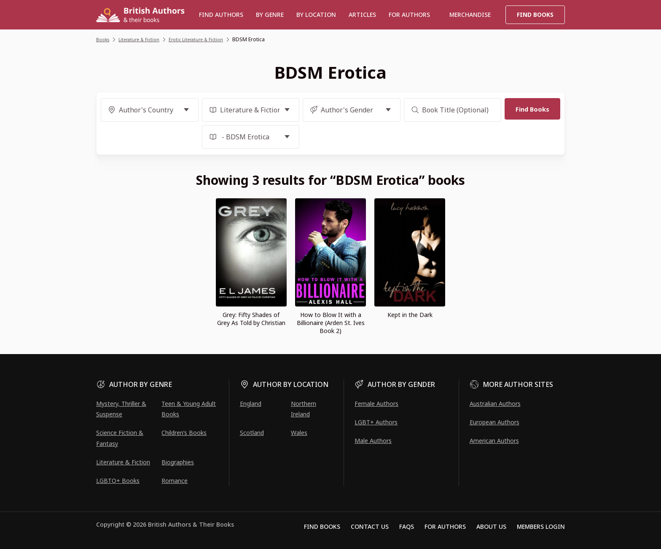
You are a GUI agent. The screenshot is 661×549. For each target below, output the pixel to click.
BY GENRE (270, 15)
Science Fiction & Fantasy (119, 438)
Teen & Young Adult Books (188, 409)
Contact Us (370, 526)
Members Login (541, 526)
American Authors (494, 441)
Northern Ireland (303, 409)
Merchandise (470, 15)
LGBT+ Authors (376, 422)
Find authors (221, 15)
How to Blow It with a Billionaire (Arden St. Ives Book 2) (331, 323)
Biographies (177, 462)
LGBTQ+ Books (118, 481)
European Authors (494, 422)
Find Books (535, 15)
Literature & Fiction (123, 462)
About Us (491, 526)
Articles (362, 15)
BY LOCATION (316, 15)
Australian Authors (495, 404)
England (250, 404)
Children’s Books (184, 433)
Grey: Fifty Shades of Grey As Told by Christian (251, 319)
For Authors (445, 526)
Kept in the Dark (410, 315)
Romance (174, 481)
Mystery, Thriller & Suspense (121, 409)
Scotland (252, 433)
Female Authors (376, 404)
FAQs (406, 526)
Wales (299, 433)
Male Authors (373, 441)
